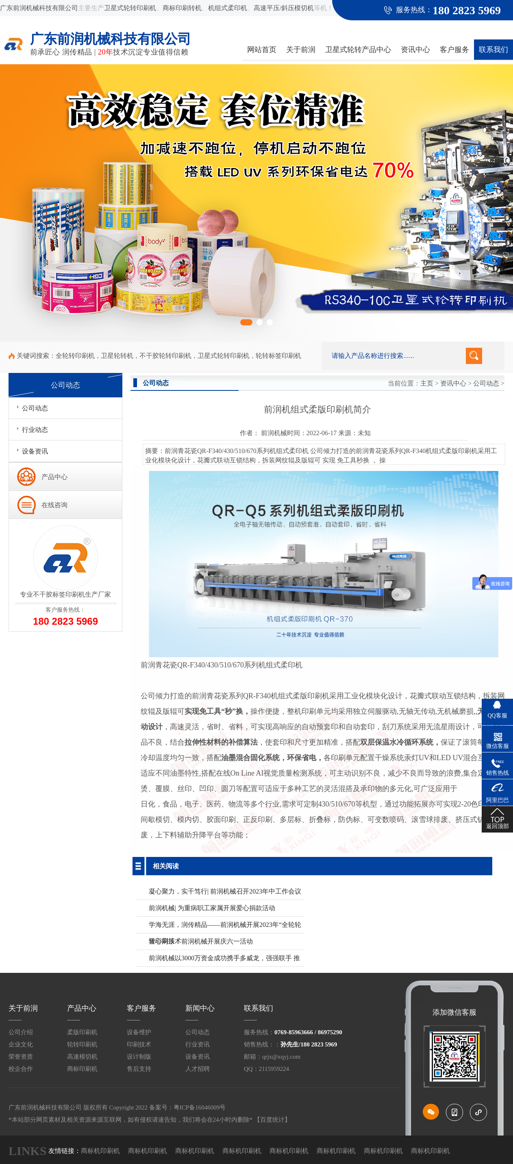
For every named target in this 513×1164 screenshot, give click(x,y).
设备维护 (139, 1032)
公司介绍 (21, 1032)
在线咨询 (54, 504)
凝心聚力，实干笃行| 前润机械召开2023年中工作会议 (225, 891)
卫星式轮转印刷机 (130, 7)
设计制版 (139, 1056)
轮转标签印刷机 (278, 355)
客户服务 (454, 50)
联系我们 (493, 50)
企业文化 (21, 1044)
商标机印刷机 (100, 1150)
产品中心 (54, 476)
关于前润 (300, 50)
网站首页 (261, 50)
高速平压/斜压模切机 (284, 7)
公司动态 (486, 383)
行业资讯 (197, 1044)
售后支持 (139, 1069)
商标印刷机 (82, 1069)
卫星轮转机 (117, 355)
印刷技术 (139, 1044)
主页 (426, 383)
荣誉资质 (21, 1056)
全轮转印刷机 (75, 355)
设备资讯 (197, 1056)
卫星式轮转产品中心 (358, 50)
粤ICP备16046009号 (200, 1107)
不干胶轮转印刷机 (165, 355)
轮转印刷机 (82, 1044)
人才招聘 (197, 1069)
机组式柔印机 (227, 7)
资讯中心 (415, 50)
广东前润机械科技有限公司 (39, 7)
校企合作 (21, 1069)
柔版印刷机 (82, 1032)
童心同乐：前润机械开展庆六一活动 (201, 941)
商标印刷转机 (182, 7)
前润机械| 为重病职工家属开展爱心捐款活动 (212, 908)
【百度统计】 (272, 1119)
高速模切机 (82, 1056)
